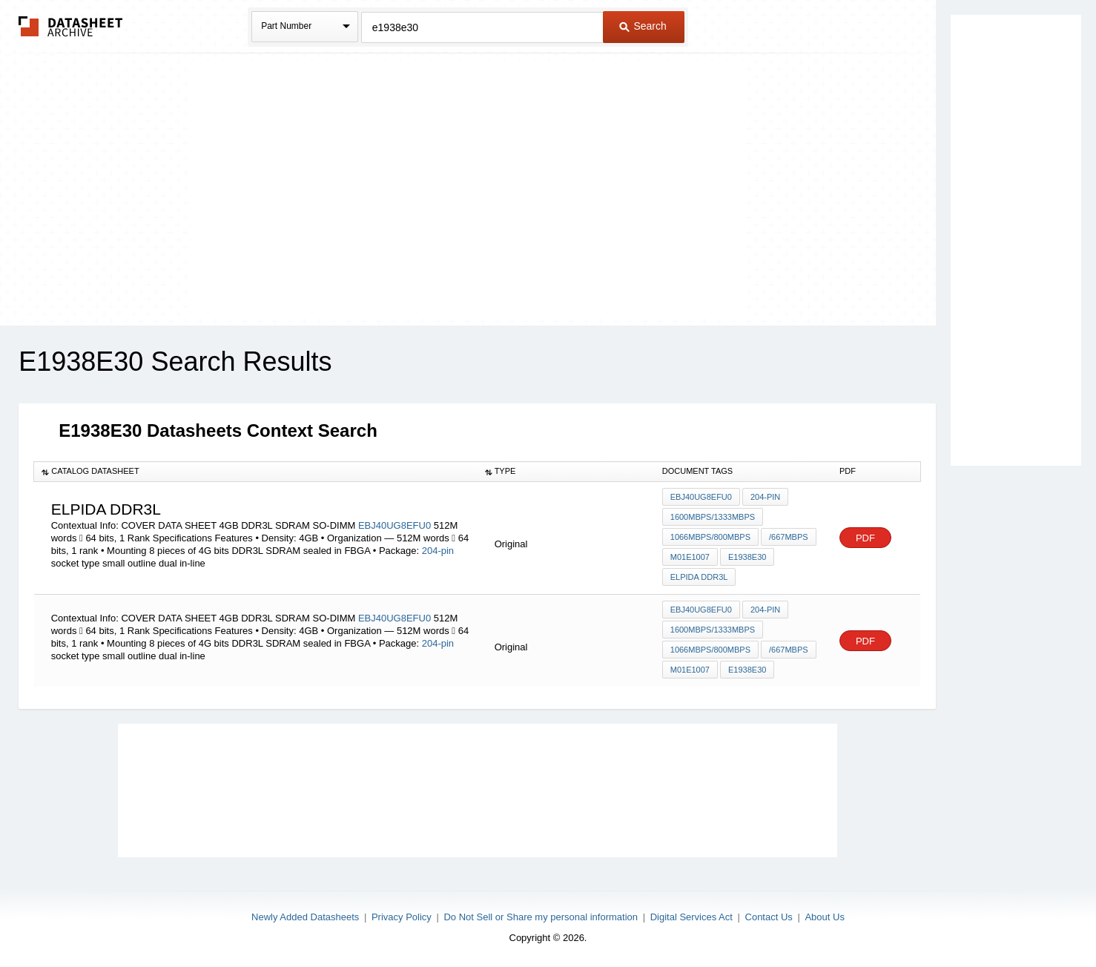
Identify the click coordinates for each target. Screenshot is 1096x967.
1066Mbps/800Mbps (710, 536)
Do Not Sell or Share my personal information (540, 917)
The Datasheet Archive (71, 26)
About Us (824, 917)
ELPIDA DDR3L (699, 576)
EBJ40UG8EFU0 (396, 525)
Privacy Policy (402, 917)
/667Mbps (788, 536)
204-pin (438, 550)
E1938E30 (747, 556)
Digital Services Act (691, 917)
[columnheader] (256, 471)
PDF (865, 538)
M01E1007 (690, 556)
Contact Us (769, 917)
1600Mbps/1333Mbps (712, 516)
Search (643, 26)
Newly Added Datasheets (305, 917)
